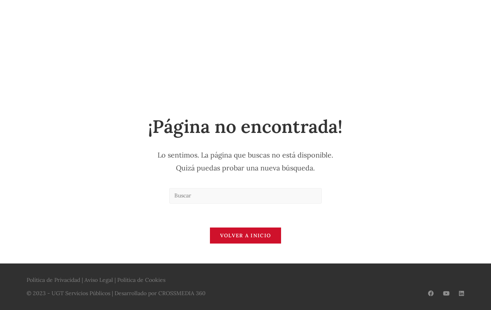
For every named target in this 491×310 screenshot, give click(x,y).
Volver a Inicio (245, 235)
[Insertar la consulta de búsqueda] (245, 196)
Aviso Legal (98, 279)
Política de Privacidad (53, 279)
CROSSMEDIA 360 (182, 293)
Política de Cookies (141, 279)
